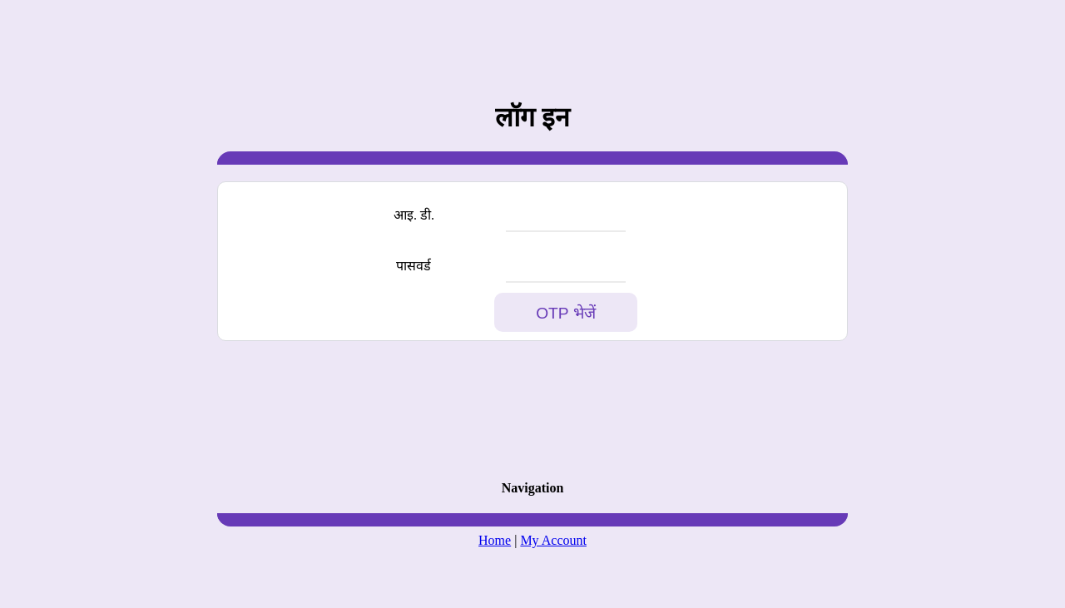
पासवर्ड (413, 266)
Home (494, 540)
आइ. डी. (414, 215)
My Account (553, 540)
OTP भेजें (565, 313)
